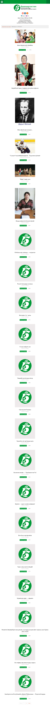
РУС (27, 15)
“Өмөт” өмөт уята (25, 179)
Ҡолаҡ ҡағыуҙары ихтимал (25, 284)
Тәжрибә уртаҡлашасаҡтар (25, 378)
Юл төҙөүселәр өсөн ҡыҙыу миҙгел (25, 662)
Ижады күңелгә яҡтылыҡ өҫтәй (25, 221)
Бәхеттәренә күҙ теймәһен (25, 45)
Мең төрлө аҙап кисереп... (25, 130)
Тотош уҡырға (22, 50)
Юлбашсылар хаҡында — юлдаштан (25, 252)
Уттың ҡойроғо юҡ (25, 346)
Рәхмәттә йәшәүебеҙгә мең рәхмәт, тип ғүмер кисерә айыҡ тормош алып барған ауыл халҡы (25, 630)
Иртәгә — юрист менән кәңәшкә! (25, 504)
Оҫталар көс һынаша (25, 409)
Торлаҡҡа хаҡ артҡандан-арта (25, 441)
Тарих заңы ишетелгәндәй (25, 567)
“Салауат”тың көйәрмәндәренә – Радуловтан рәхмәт (25, 155)
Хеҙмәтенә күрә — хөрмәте (25, 598)
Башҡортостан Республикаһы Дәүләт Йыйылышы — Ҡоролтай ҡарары (25, 694)
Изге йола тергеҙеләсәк (25, 535)
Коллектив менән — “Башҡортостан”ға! (25, 472)
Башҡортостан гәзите (6, 26)
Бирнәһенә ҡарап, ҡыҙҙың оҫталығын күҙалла (25, 88)
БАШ (23, 15)
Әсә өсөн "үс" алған (25, 315)
